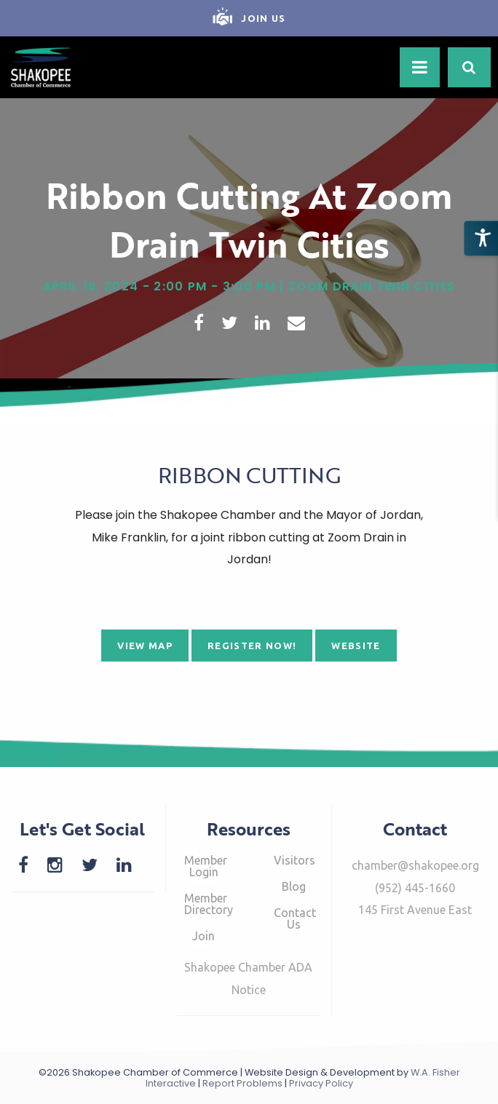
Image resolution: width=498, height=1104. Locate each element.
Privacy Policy (321, 1083)
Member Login (205, 866)
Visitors (294, 860)
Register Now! (252, 645)
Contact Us (295, 918)
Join (203, 935)
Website (355, 645)
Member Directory (208, 903)
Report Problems (242, 1083)
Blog (294, 886)
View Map (145, 645)
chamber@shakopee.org (415, 865)
